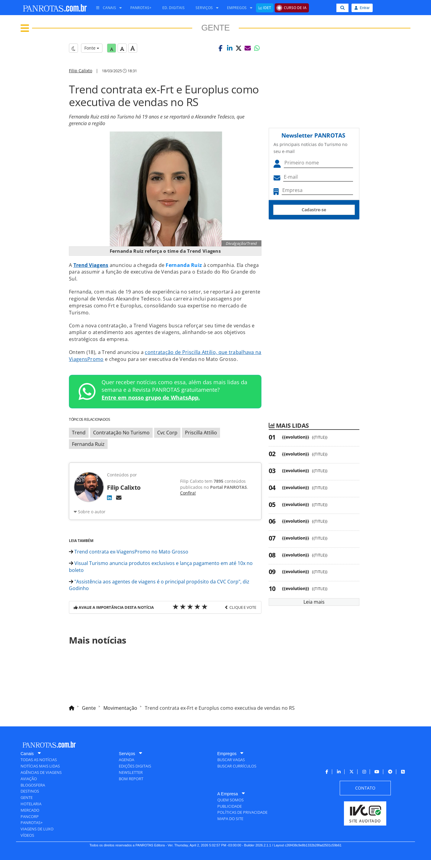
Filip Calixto (80, 70)
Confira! (188, 493)
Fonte (91, 48)
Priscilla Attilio (201, 432)
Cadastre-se (314, 210)
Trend (79, 432)
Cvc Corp (167, 432)
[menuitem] (106, 7)
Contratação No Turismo (121, 432)
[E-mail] (119, 497)
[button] (220, 48)
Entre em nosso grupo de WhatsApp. (151, 397)
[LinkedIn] (109, 497)
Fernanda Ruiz (88, 444)
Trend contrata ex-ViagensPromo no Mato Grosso (128, 551)
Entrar (362, 8)
